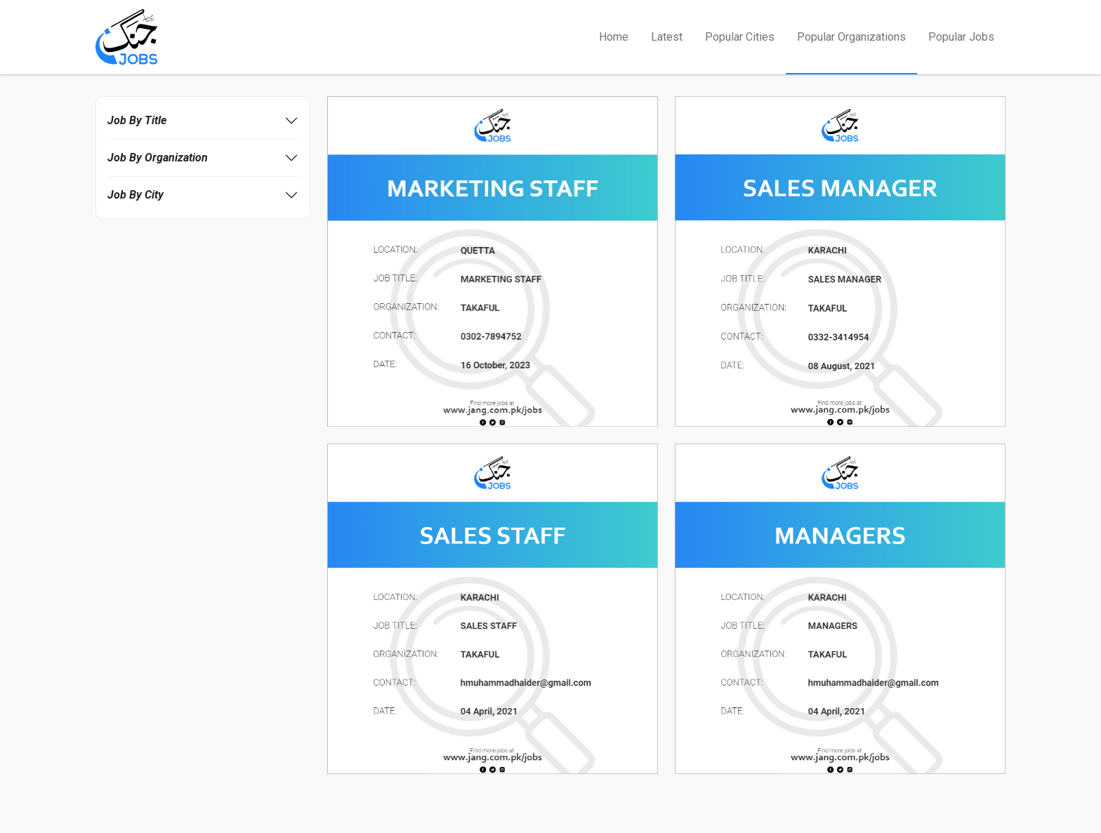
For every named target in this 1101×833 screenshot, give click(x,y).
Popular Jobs (961, 37)
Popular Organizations (851, 37)
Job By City (135, 194)
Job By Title (136, 120)
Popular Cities (739, 37)
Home (613, 37)
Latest (667, 37)
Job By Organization (157, 157)
